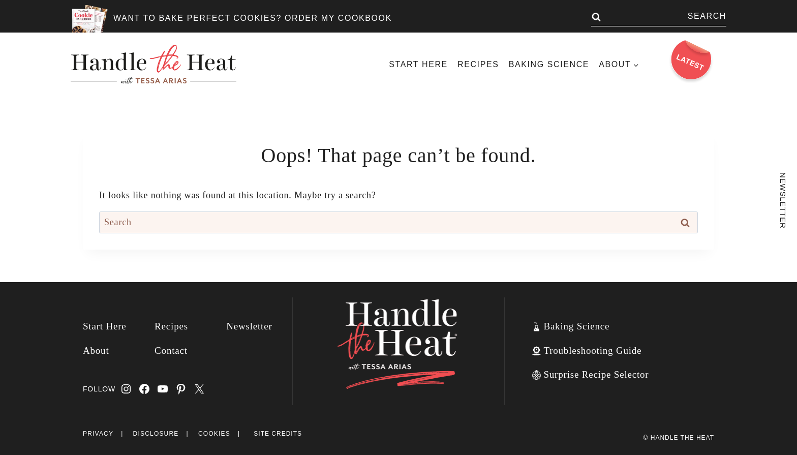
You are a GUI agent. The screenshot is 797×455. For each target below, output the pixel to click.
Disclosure (156, 433)
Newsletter (249, 326)
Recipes (478, 64)
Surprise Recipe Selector (596, 374)
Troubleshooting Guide (592, 350)
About (96, 350)
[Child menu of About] (619, 64)
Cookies (214, 433)
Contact (171, 350)
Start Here (418, 64)
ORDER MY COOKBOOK (338, 18)
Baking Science (549, 64)
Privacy (98, 433)
